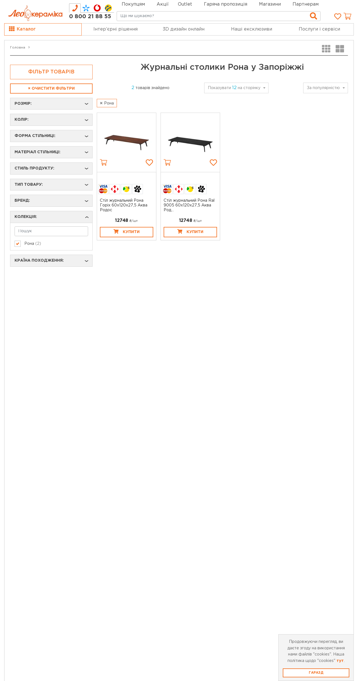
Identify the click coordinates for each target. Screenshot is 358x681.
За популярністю (323, 88)
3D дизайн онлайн (183, 29)
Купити (127, 231)
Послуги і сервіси (319, 29)
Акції (163, 4)
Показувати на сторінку (234, 88)
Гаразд (316, 672)
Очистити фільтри (51, 88)
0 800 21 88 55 (90, 16)
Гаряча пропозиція (225, 4)
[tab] (75, 8)
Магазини (270, 4)
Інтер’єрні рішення (115, 29)
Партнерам (306, 4)
